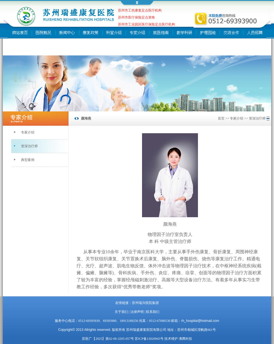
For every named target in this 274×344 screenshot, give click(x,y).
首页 (221, 118)
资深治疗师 (29, 146)
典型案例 (27, 160)
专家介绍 (27, 132)
